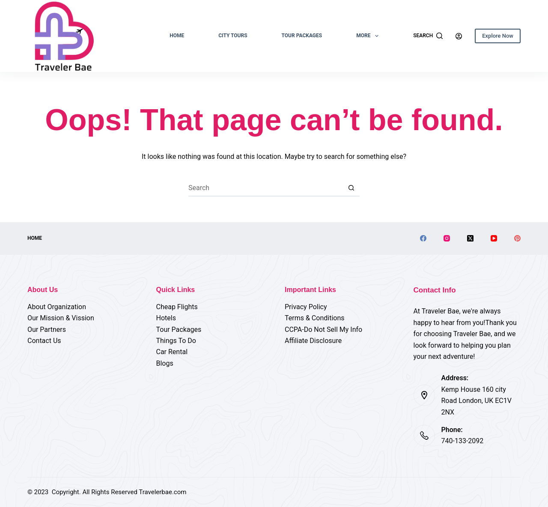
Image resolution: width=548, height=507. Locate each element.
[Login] (459, 36)
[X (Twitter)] (470, 238)
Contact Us (44, 341)
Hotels (166, 318)
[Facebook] (423, 238)
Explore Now (497, 36)
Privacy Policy (306, 307)
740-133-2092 (462, 441)
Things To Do (176, 341)
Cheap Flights (177, 307)
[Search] (428, 36)
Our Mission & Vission (60, 318)
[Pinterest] (517, 238)
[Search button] (351, 188)
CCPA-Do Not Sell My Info (323, 329)
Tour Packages (302, 36)
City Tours (232, 36)
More (369, 36)
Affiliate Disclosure (313, 341)
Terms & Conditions (315, 318)
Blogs (164, 363)
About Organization (56, 307)
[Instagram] (447, 238)
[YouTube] (494, 238)
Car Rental (172, 352)
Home (177, 36)
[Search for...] (265, 188)
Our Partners (46, 329)
